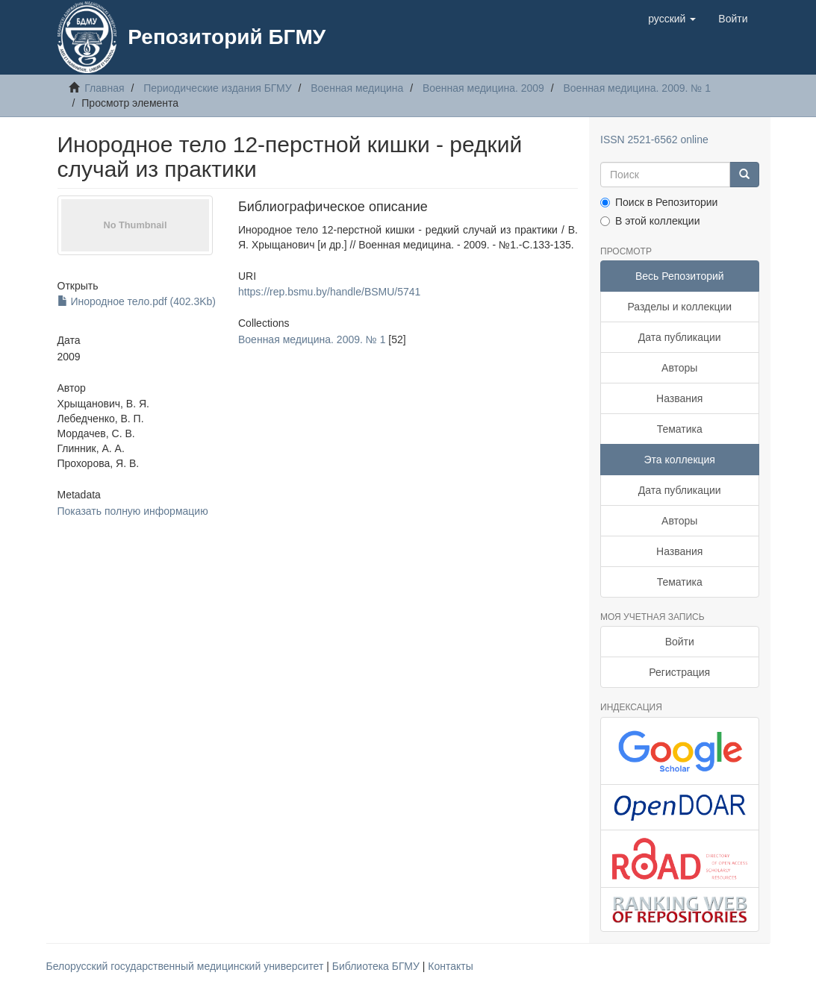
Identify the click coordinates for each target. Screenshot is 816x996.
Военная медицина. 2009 (483, 88)
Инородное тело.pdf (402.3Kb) (137, 301)
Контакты (450, 966)
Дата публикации (679, 337)
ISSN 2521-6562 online (654, 139)
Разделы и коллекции (679, 307)
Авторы (679, 368)
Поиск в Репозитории (658, 202)
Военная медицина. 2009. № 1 (636, 88)
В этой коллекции (650, 221)
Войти (679, 642)
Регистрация (679, 672)
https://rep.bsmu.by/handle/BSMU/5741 (329, 292)
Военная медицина (357, 88)
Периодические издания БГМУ (217, 88)
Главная (104, 88)
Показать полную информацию (132, 511)
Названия (679, 398)
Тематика (680, 429)
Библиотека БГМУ (377, 966)
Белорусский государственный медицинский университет (186, 966)
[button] (672, 18)
